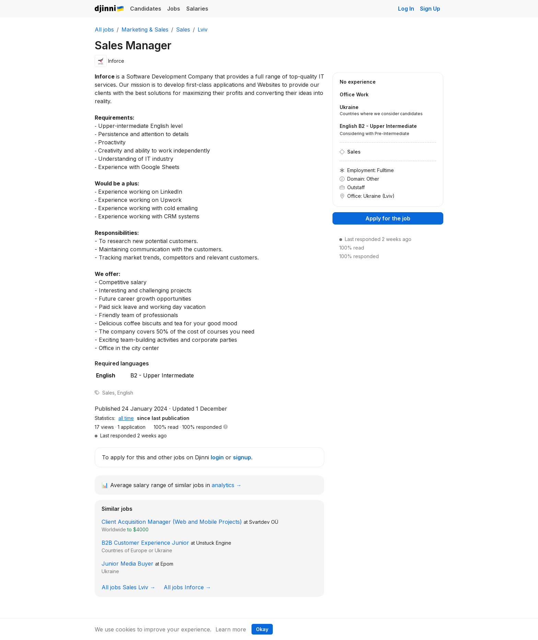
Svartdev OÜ (263, 522)
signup (242, 457)
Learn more (230, 629)
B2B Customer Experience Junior (145, 542)
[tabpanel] (209, 431)
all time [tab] (126, 418)
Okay (262, 629)
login (217, 457)
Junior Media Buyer (127, 563)
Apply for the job (387, 218)
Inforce (116, 61)
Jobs (173, 8)
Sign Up (430, 8)
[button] (225, 427)
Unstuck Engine (213, 543)
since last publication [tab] (163, 418)
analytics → (227, 485)
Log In (406, 8)
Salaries (197, 8)
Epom (167, 564)
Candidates (145, 8)
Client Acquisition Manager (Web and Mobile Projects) (172, 521)
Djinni (109, 9)
